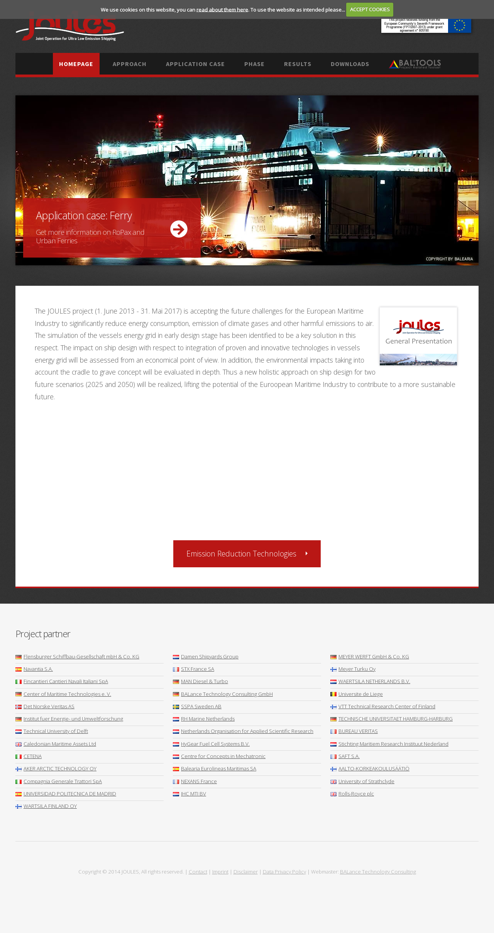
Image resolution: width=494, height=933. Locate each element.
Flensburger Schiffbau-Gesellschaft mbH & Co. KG (77, 656)
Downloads (350, 64)
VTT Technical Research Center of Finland (382, 706)
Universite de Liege (356, 693)
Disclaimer (245, 871)
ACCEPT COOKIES (370, 9)
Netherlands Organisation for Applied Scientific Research (243, 731)
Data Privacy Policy (284, 871)
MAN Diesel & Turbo (200, 681)
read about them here (222, 9)
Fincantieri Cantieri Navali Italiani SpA (61, 681)
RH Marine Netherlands (204, 718)
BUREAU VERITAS (354, 731)
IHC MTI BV (189, 793)
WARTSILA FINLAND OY (46, 805)
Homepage (76, 64)
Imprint (220, 871)
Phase (254, 64)
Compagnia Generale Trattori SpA (58, 781)
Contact (198, 871)
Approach (130, 64)
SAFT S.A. (345, 756)
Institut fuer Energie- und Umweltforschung (69, 718)
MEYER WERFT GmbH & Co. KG (369, 656)
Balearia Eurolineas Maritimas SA (214, 768)
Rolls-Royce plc (352, 793)
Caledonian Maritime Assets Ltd (55, 743)
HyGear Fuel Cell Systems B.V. (211, 743)
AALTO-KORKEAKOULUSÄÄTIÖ (369, 768)
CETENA (28, 756)
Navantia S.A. (34, 668)
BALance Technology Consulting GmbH (223, 693)
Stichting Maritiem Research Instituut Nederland (389, 743)
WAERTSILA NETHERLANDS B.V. (370, 681)
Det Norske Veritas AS (44, 706)
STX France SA (193, 668)
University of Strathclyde (362, 781)
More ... (247, 180)
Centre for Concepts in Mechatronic (219, 756)
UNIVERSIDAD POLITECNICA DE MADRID (65, 793)
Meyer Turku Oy (353, 668)
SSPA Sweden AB (197, 706)
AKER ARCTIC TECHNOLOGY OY (55, 768)
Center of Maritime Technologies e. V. (63, 693)
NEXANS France (195, 781)
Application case (195, 64)
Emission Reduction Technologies (241, 553)
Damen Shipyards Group (206, 656)
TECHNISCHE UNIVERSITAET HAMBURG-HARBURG (391, 718)
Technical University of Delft (51, 731)
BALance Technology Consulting (378, 871)
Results (297, 64)
